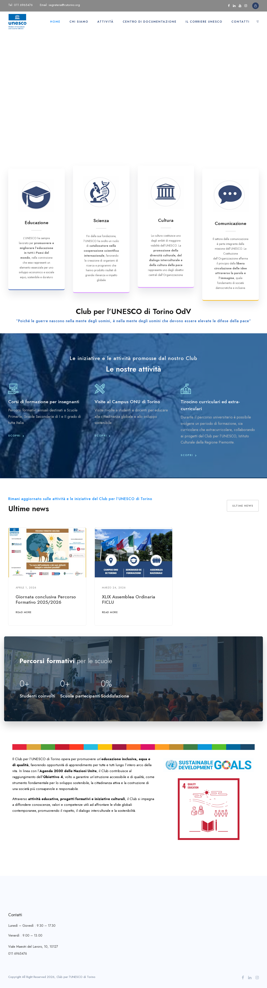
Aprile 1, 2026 (26, 588)
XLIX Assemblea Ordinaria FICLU (128, 599)
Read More (23, 612)
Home (55, 22)
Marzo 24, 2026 (114, 588)
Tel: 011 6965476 (20, 5)
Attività (105, 22)
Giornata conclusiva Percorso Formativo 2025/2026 (46, 599)
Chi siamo (78, 22)
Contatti (240, 22)
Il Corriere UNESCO (204, 22)
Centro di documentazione (150, 22)
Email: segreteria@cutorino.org (60, 5)
